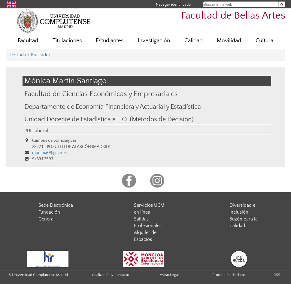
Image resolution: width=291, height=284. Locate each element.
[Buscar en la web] (281, 4)
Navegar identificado (173, 4)
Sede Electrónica (55, 205)
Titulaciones (67, 40)
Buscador (40, 55)
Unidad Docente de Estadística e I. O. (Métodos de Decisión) (109, 119)
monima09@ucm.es (50, 152)
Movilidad (229, 40)
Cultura (264, 40)
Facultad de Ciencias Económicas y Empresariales (101, 94)
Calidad (193, 40)
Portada (18, 55)
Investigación (154, 40)
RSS (277, 275)
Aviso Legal (169, 275)
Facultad (28, 40)
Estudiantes (109, 40)
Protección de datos (229, 275)
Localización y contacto (109, 275)
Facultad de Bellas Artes (233, 15)
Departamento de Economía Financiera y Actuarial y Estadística (112, 107)
